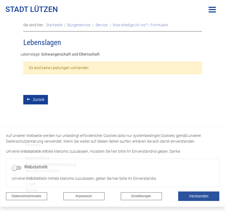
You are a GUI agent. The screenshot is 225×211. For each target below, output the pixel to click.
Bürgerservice (78, 25)
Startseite (54, 25)
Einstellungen (141, 196)
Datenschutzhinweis (26, 196)
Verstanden (198, 196)
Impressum (84, 196)
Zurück (35, 99)
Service (101, 25)
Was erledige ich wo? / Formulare (140, 25)
